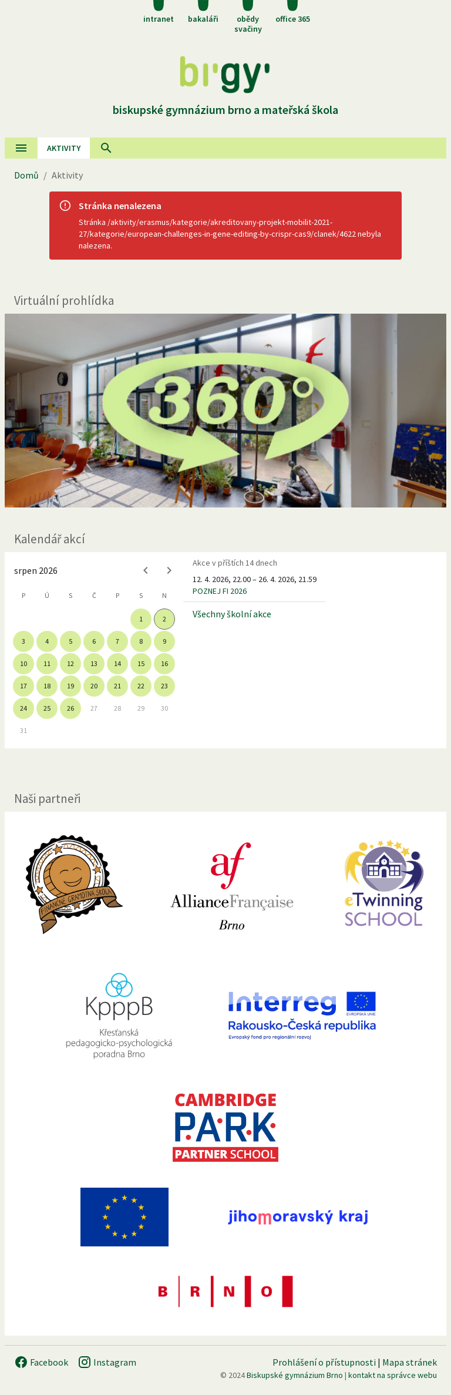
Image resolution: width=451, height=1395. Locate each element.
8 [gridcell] (141, 641)
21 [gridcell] (117, 685)
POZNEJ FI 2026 (220, 591)
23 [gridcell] (164, 685)
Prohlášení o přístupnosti (324, 1362)
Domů (26, 175)
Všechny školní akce (232, 614)
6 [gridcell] (94, 641)
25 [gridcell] (47, 708)
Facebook (41, 1362)
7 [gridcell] (117, 641)
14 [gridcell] (117, 663)
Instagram (107, 1362)
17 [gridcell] (23, 685)
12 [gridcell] (70, 663)
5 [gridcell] (70, 641)
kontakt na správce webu (392, 1375)
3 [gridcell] (23, 641)
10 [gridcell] (23, 663)
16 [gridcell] (164, 663)
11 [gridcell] (47, 663)
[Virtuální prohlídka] (225, 411)
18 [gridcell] (47, 685)
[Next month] (169, 570)
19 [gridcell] (70, 685)
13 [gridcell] (93, 663)
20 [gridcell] (93, 685)
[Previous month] (145, 570)
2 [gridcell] (164, 618)
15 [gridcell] (140, 663)
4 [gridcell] (47, 641)
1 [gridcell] (141, 618)
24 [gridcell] (23, 708)
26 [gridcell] (70, 708)
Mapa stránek (409, 1362)
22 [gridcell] (140, 685)
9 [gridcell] (164, 641)
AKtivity (63, 148)
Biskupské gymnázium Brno (295, 1375)
